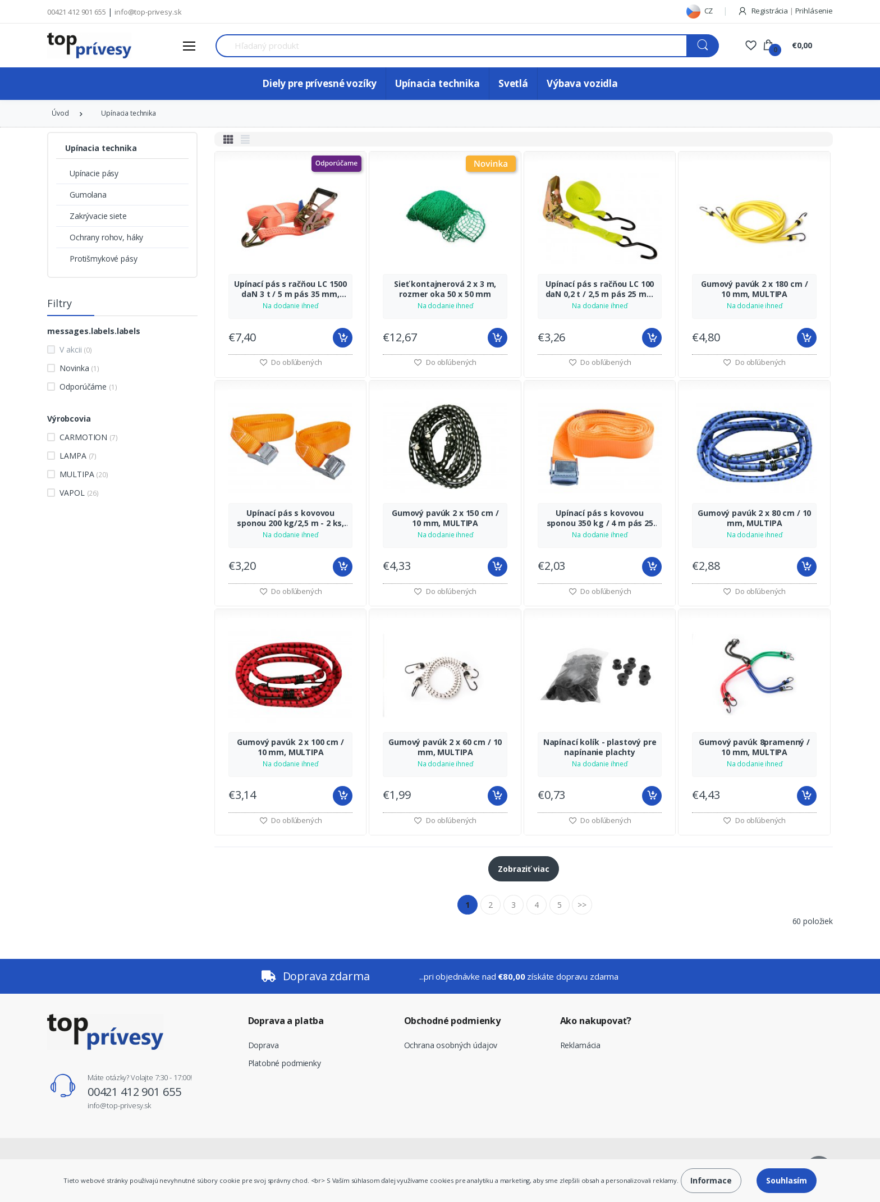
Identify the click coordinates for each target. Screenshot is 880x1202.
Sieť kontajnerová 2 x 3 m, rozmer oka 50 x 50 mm (445, 289)
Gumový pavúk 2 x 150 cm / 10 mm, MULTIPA (445, 518)
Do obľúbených (290, 362)
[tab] (228, 139)
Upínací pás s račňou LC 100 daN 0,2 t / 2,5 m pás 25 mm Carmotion (600, 289)
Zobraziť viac (523, 868)
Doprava (263, 1045)
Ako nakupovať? (595, 1020)
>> (582, 904)
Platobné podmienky (284, 1063)
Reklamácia (580, 1045)
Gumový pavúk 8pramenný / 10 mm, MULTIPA (754, 747)
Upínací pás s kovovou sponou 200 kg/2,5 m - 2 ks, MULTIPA (290, 518)
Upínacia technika (437, 83)
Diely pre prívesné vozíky (319, 83)
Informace (711, 1180)
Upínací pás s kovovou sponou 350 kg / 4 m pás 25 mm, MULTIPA (600, 518)
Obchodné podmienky (452, 1020)
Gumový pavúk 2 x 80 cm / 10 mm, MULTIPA (754, 518)
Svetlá (513, 83)
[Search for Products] (451, 45)
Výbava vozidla (582, 83)
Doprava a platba (286, 1020)
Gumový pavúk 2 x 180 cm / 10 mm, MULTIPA (754, 289)
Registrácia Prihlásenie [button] (785, 11)
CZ (699, 11)
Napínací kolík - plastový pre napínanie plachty (600, 747)
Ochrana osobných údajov (451, 1045)
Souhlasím (786, 1180)
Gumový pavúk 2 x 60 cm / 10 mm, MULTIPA (445, 747)
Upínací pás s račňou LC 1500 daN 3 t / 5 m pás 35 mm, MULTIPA (290, 289)
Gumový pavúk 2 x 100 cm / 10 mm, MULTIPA (290, 747)
